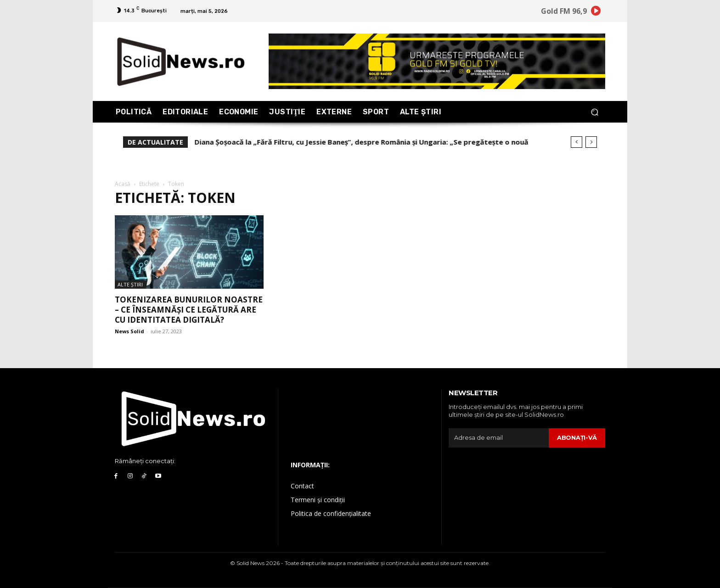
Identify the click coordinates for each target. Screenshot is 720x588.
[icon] (596, 12)
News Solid (129, 331)
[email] (499, 438)
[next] (591, 142)
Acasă (122, 184)
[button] (594, 112)
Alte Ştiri (130, 284)
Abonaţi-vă (577, 437)
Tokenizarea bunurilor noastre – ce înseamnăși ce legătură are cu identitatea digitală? (189, 309)
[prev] (576, 142)
